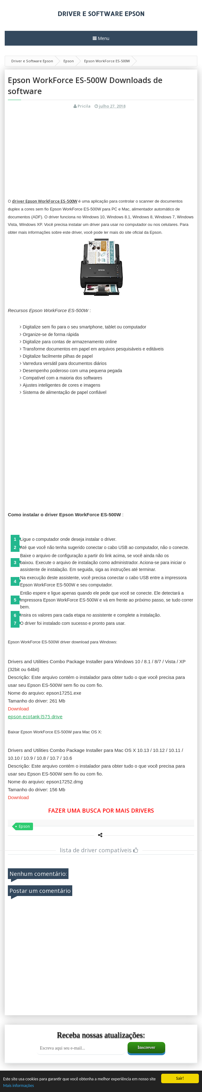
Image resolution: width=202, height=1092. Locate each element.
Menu (102, 38)
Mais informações (18, 1085)
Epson (24, 826)
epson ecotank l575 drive (35, 716)
